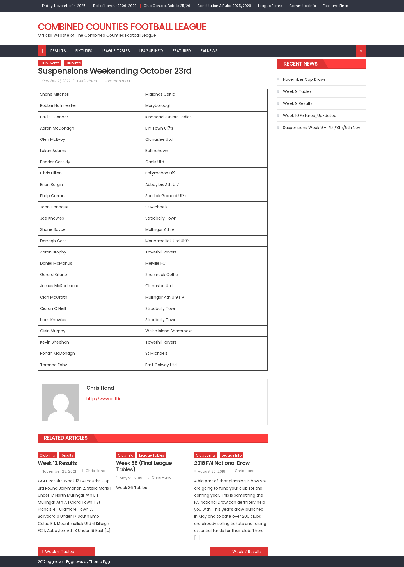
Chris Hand (87, 81)
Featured (182, 51)
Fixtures (83, 51)
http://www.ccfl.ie (103, 399)
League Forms (270, 5)
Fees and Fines (335, 5)
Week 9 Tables (297, 91)
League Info (151, 51)
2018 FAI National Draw (222, 463)
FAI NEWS (209, 51)
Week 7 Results (247, 551)
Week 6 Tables (59, 551)
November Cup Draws (304, 79)
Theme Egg (99, 561)
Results (58, 51)
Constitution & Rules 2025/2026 (224, 5)
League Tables (116, 51)
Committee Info (302, 5)
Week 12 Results (57, 463)
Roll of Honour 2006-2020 (115, 5)
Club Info (73, 63)
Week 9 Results (298, 103)
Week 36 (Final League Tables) (144, 466)
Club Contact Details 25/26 (167, 5)
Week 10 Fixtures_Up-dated (309, 115)
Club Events (49, 63)
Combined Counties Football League (122, 26)
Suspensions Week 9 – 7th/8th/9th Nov (321, 127)
